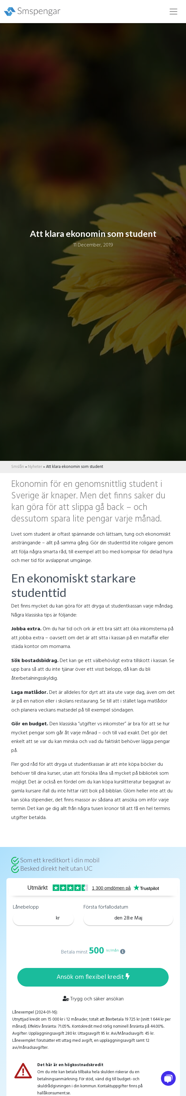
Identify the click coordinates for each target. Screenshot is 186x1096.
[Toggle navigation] (173, 11)
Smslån (17, 466)
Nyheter (35, 466)
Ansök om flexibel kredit (93, 977)
